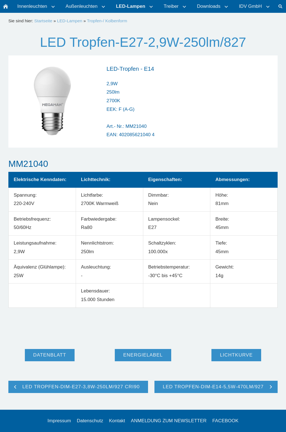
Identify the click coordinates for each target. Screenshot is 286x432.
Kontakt (117, 420)
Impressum (59, 420)
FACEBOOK (225, 420)
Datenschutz (90, 420)
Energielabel (143, 355)
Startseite (43, 20)
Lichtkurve (236, 355)
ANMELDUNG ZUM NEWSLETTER (169, 420)
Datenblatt (49, 355)
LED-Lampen (69, 20)
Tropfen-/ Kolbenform (107, 20)
